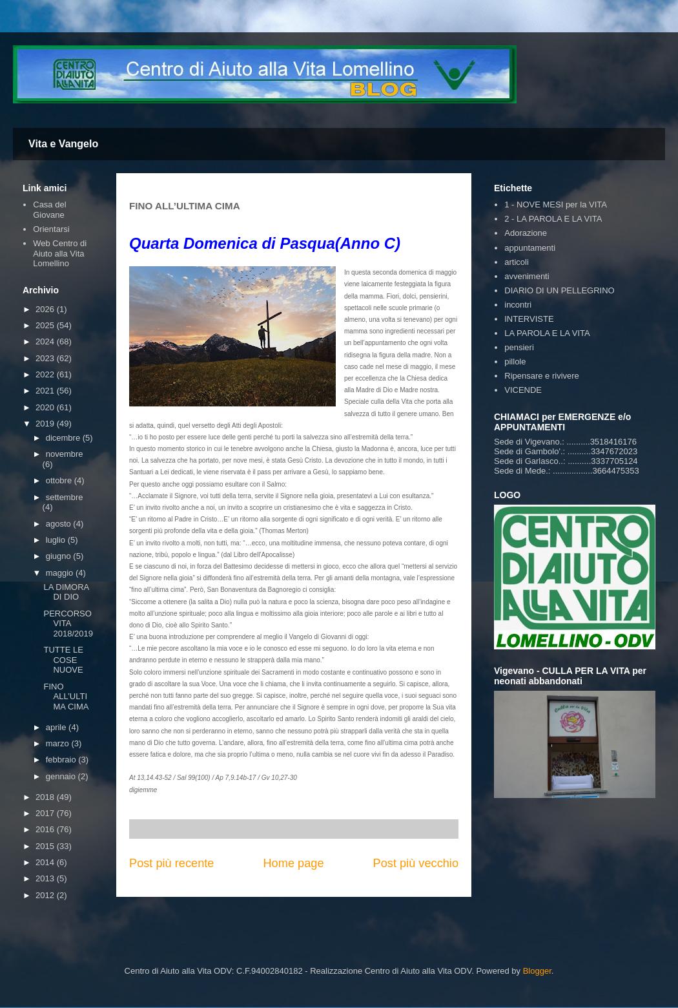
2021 (46, 390)
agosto (60, 524)
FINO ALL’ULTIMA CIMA (65, 696)
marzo (59, 743)
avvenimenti (526, 276)
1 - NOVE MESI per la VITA (555, 204)
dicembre (64, 438)
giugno (60, 556)
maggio (61, 573)
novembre (64, 454)
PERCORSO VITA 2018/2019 (67, 623)
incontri (517, 305)
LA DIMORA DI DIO (65, 592)
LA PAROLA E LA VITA (547, 333)
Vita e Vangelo (63, 143)
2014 (46, 862)
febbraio (62, 759)
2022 (46, 374)
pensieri (519, 347)
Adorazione (525, 233)
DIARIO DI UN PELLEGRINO (559, 290)
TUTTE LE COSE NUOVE (63, 660)
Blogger (537, 971)
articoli (516, 262)
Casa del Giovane (49, 210)
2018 (46, 797)
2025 (46, 325)
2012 (46, 895)
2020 (46, 407)
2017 (46, 813)
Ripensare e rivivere (541, 376)
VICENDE (523, 390)
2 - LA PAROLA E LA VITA (553, 219)
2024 (46, 341)
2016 (46, 829)
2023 (46, 358)
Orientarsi (51, 229)
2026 (46, 309)
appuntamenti (529, 248)
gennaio (62, 776)
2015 (46, 846)
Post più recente (171, 863)
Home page (293, 863)
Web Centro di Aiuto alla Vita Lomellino (60, 253)
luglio (57, 540)
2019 (46, 423)
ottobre (60, 480)
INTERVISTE (528, 319)
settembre (64, 497)
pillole (515, 361)
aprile (57, 727)
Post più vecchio (415, 863)
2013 (46, 878)
